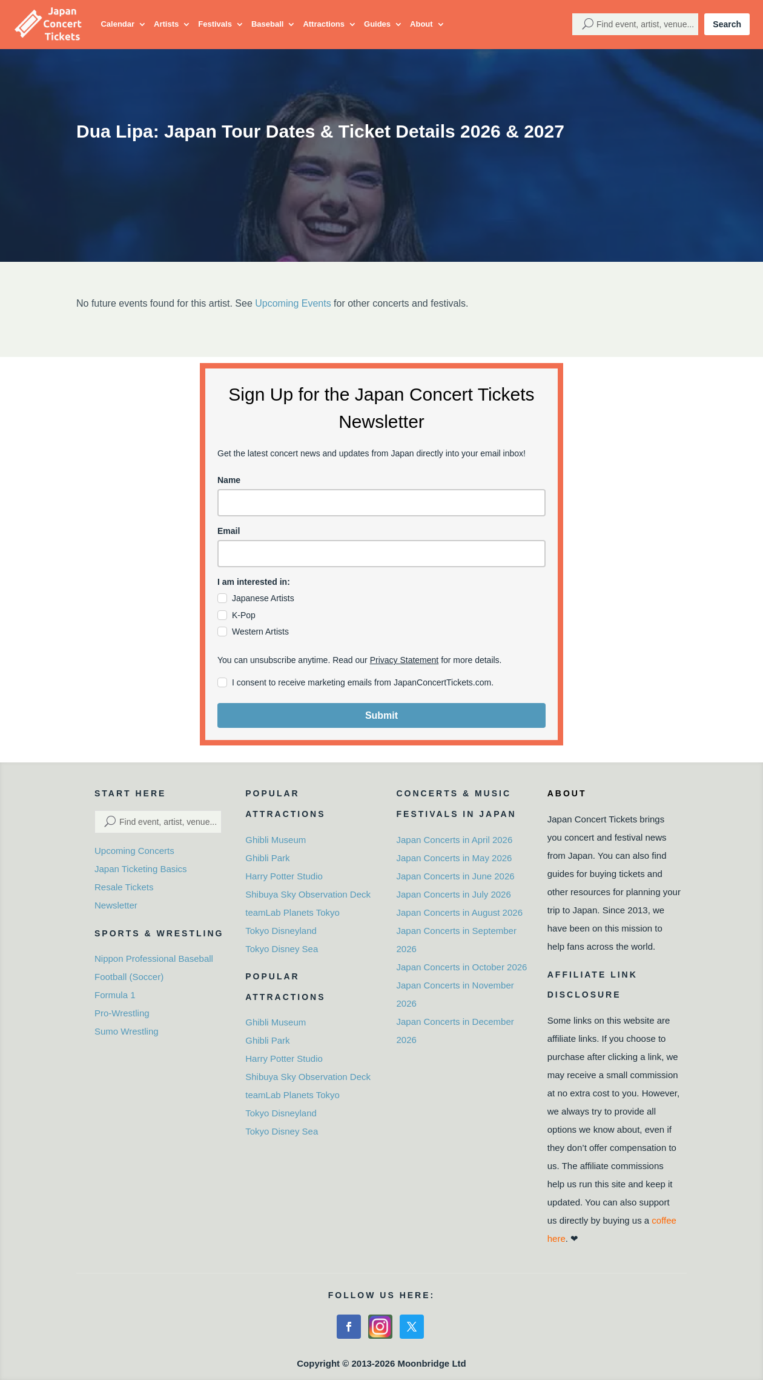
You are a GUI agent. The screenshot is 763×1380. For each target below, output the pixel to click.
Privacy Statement (404, 660)
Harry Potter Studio (284, 876)
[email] (381, 553)
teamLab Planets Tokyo (292, 912)
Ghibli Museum (275, 840)
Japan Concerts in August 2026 (460, 912)
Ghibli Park (267, 858)
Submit (381, 715)
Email (228, 531)
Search (727, 24)
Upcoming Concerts (134, 850)
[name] (381, 502)
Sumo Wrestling (126, 1031)
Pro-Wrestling (122, 1013)
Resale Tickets (124, 887)
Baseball (267, 23)
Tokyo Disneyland (281, 930)
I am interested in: (253, 582)
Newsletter (115, 905)
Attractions (324, 23)
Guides (377, 23)
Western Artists (260, 631)
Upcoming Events (293, 303)
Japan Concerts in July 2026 (454, 894)
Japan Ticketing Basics (140, 869)
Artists (166, 23)
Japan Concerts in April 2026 (455, 840)
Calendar (117, 23)
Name (228, 480)
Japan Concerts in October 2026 (462, 967)
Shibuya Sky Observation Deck (308, 894)
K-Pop (244, 615)
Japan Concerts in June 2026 (456, 876)
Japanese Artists (263, 598)
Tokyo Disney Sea (281, 949)
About (421, 23)
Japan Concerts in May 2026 (454, 858)
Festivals (215, 23)
